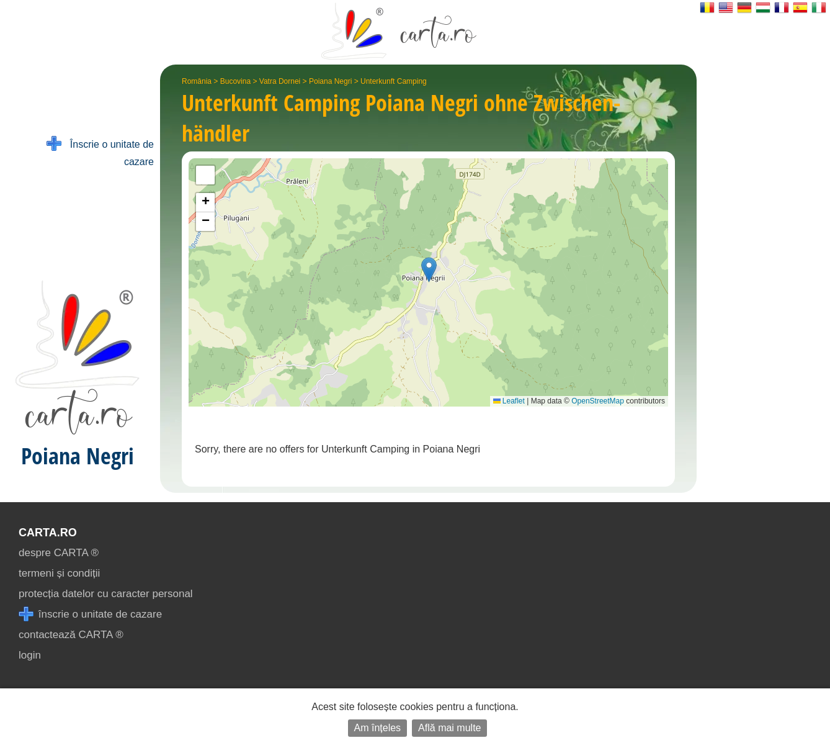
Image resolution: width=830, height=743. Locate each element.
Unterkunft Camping (393, 81)
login (30, 655)
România (197, 81)
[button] (429, 269)
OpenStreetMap (597, 401)
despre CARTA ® (59, 553)
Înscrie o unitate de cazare (100, 152)
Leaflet (509, 401)
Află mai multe (449, 728)
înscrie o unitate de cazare (90, 614)
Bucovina (235, 81)
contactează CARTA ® (71, 635)
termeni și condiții (59, 573)
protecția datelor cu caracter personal (106, 594)
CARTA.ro (48, 532)
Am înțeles (377, 728)
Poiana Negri (330, 81)
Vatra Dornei (279, 81)
